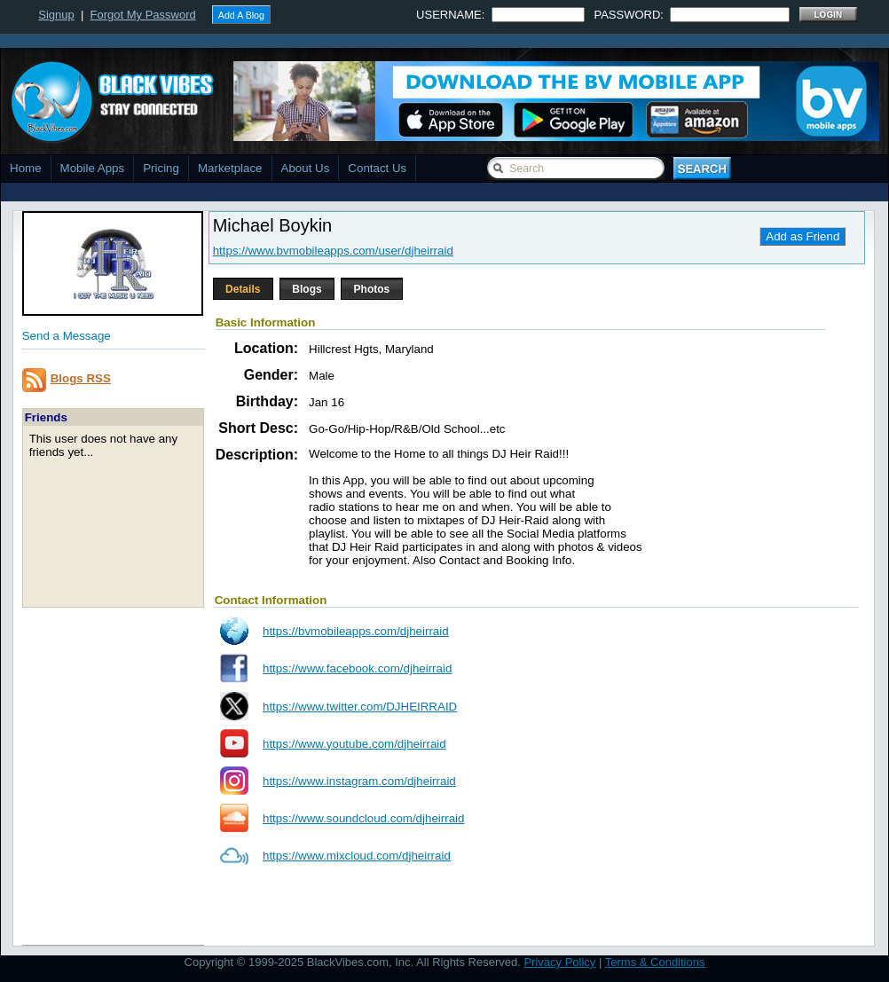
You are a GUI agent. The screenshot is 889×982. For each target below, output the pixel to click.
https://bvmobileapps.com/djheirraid (356, 631)
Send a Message (66, 335)
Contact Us (377, 168)
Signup (56, 14)
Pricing (161, 168)
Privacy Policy (559, 962)
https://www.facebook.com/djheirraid (357, 668)
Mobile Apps (92, 168)
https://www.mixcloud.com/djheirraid (357, 855)
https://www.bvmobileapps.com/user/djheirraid (333, 250)
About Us (305, 168)
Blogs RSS (81, 378)
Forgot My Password (143, 14)
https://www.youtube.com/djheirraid (354, 743)
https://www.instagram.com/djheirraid (359, 781)
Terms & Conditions (655, 962)
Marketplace (230, 168)
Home (26, 168)
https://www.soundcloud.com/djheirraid (363, 818)
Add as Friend (802, 236)
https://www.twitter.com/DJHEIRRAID (360, 706)
